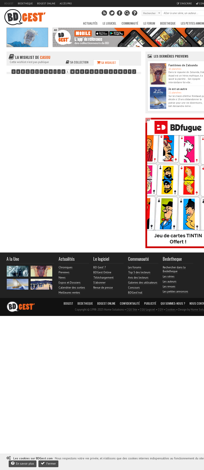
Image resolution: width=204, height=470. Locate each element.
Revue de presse (103, 287)
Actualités (90, 23)
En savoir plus (22, 463)
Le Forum (149, 23)
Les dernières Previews (171, 56)
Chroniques (65, 267)
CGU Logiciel (147, 309)
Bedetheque (25, 3)
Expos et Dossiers (70, 282)
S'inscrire (184, 3)
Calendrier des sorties (72, 287)
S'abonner (99, 282)
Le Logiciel (109, 23)
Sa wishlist (106, 62)
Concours (134, 287)
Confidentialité (130, 303)
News (62, 277)
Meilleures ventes (69, 292)
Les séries (168, 276)
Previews (64, 272)
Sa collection (77, 62)
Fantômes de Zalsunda (182, 65)
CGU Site (132, 309)
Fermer (48, 463)
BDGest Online (46, 3)
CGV (160, 309)
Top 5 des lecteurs (139, 272)
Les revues (169, 286)
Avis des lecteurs (138, 277)
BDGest (8, 3)
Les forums (134, 267)
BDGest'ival (135, 292)
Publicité (150, 303)
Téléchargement (103, 277)
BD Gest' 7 (99, 267)
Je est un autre (177, 89)
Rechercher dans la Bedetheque (174, 269)
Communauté (130, 23)
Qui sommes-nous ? (173, 303)
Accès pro (66, 3)
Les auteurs (169, 281)
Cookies (171, 309)
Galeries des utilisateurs (142, 282)
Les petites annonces (175, 291)
